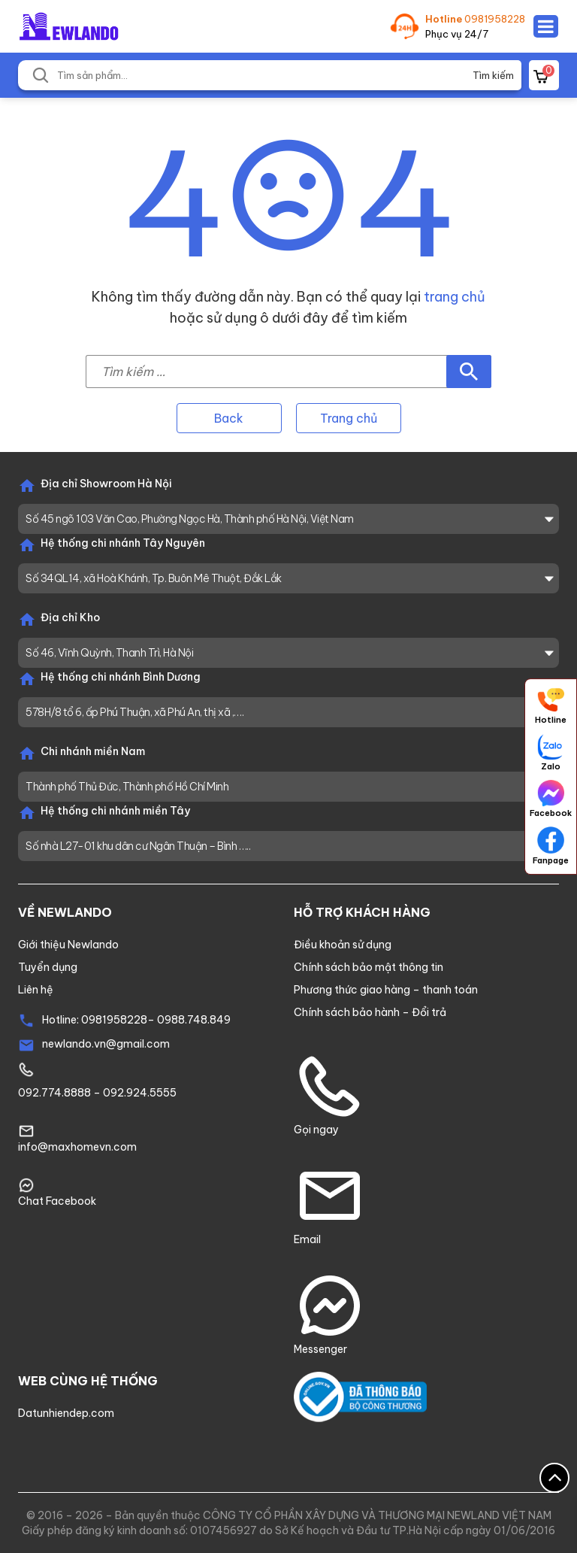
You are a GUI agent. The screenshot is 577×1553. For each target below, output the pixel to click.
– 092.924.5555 (134, 1093)
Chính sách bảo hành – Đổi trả (370, 1012)
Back (228, 418)
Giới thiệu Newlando (68, 944)
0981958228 (494, 19)
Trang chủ (348, 418)
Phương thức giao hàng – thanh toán (386, 989)
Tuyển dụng (47, 967)
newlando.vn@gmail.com (106, 1044)
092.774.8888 (54, 1093)
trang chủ (454, 296)
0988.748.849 (194, 1020)
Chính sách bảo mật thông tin (368, 967)
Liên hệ (35, 989)
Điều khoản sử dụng (342, 944)
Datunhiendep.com (66, 1413)
